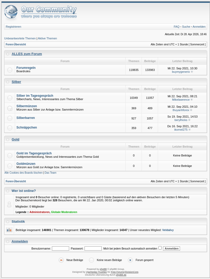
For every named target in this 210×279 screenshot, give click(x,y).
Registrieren (13, 26)
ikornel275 (181, 129)
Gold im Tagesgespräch (34, 153)
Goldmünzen (25, 164)
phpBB (103, 269)
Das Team (50, 172)
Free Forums (117, 272)
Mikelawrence (181, 99)
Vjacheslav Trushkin (96, 272)
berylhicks (181, 120)
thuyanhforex (181, 110)
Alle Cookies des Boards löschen (23, 172)
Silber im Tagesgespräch (34, 96)
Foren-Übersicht (16, 44)
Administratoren (39, 212)
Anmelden (199, 26)
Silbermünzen (26, 106)
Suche (186, 26)
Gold (16, 139)
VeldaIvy (168, 230)
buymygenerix (181, 71)
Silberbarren (25, 118)
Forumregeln (25, 68)
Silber (16, 82)
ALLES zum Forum (27, 54)
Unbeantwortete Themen (20, 38)
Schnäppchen (26, 127)
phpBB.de (121, 275)
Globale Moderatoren (64, 212)
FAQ (176, 26)
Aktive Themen (47, 38)
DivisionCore (131, 272)
